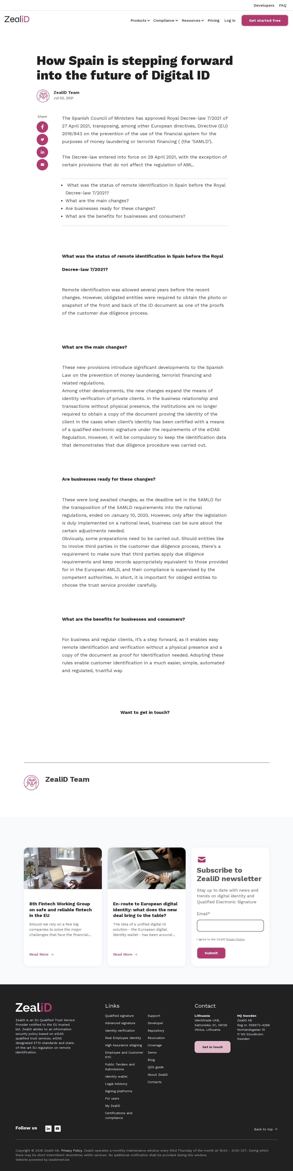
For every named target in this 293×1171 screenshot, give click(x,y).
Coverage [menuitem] (155, 1045)
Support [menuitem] (154, 1015)
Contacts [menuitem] (155, 1082)
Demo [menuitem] (152, 1052)
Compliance (163, 20)
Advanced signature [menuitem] (120, 1023)
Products (138, 20)
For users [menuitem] (112, 1098)
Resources (191, 20)
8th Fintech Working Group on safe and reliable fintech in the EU (60, 909)
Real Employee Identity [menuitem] (123, 1038)
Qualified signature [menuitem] (119, 1015)
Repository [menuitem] (156, 1030)
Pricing (214, 20)
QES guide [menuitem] (156, 1067)
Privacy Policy (235, 939)
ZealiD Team (66, 92)
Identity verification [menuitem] (120, 1030)
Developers (264, 5)
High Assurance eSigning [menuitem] (123, 1045)
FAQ (282, 5)
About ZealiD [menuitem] (158, 1074)
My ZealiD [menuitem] (112, 1105)
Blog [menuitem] (151, 1060)
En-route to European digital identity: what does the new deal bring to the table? (145, 909)
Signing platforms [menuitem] (118, 1091)
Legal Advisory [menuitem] (116, 1084)
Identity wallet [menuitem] (116, 1076)
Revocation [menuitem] (156, 1038)
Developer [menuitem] (155, 1023)
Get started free (265, 20)
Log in (229, 20)
